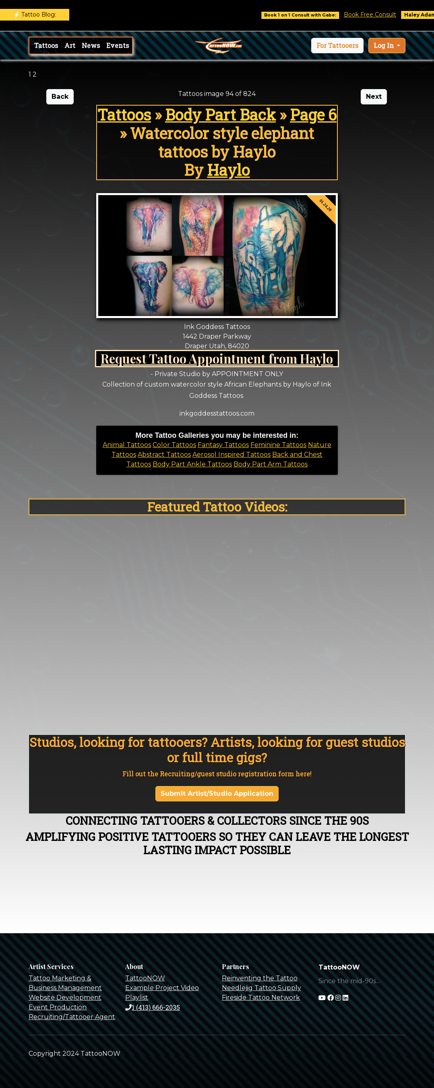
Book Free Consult (375, 14)
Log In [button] (384, 45)
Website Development (65, 997)
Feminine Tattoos (278, 445)
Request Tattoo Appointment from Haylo (217, 358)
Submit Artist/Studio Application (217, 793)
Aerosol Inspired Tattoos (231, 454)
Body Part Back (220, 114)
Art (69, 45)
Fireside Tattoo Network (261, 997)
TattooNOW (145, 978)
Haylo (228, 170)
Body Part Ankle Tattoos (192, 464)
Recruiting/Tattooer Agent (72, 1017)
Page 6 (313, 114)
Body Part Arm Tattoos (271, 464)
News (91, 45)
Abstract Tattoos (164, 454)
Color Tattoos (174, 445)
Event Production (58, 1007)
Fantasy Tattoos (223, 445)
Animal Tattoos (127, 445)
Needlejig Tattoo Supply (261, 988)
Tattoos (46, 45)
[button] (337, 45)
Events (117, 45)
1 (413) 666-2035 (152, 1007)
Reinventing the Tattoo (260, 978)
